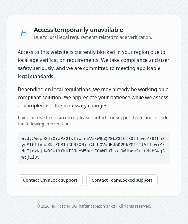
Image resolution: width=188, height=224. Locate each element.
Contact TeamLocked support (122, 180)
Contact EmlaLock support (50, 180)
